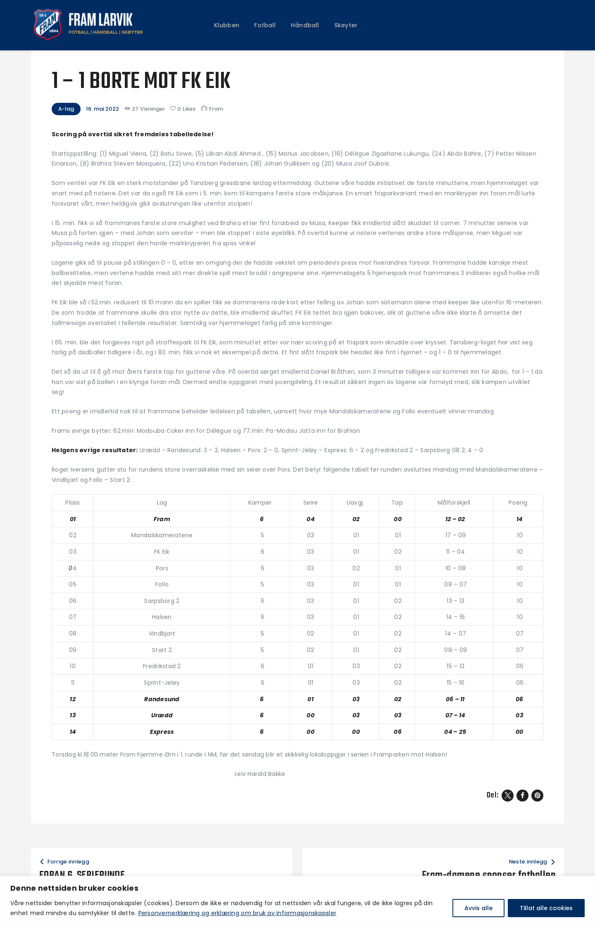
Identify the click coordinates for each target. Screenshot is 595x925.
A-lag (66, 109)
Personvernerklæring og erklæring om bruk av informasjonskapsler (237, 913)
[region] (297, 900)
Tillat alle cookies (546, 908)
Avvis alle (478, 908)
